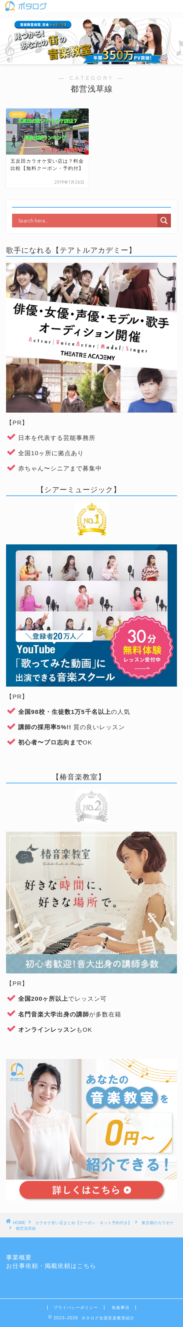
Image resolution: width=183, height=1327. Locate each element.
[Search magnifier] (164, 220)
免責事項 (120, 1307)
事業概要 (19, 1257)
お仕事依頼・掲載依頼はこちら (51, 1265)
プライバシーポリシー (76, 1307)
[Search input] (86, 220)
